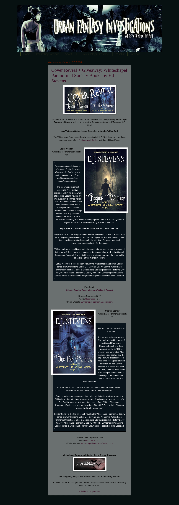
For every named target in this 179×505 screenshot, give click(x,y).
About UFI (71, 54)
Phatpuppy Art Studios (88, 140)
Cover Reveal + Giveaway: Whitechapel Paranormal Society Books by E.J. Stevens (89, 75)
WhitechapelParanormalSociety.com (97, 302)
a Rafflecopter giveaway (89, 491)
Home (26, 54)
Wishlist (120, 54)
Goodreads (90, 299)
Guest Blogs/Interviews (96, 54)
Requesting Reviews (47, 54)
